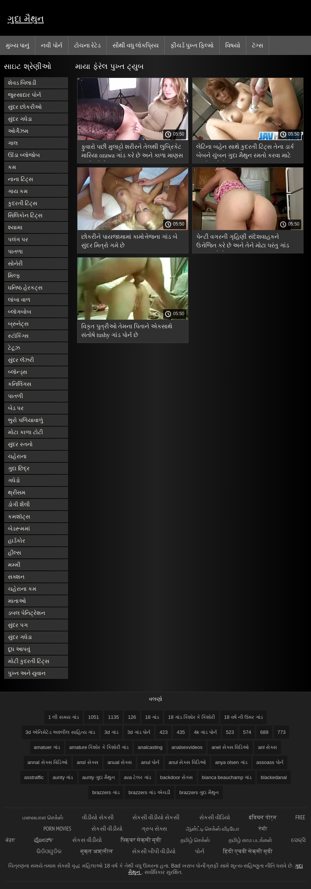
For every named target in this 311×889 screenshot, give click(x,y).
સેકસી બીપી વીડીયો (154, 851)
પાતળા (15, 251)
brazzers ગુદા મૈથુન (199, 792)
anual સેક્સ (120, 762)
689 (264, 732)
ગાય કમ (18, 191)
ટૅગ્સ (257, 45)
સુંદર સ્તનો (20, 444)
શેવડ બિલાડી (22, 82)
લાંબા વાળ (19, 299)
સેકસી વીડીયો (107, 828)
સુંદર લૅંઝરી (21, 360)
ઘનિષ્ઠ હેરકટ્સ (25, 287)
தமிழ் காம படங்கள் (250, 839)
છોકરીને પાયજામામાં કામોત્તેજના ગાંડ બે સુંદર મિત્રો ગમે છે (129, 241)
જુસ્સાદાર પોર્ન (24, 94)
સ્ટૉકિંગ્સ (18, 335)
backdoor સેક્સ (176, 777)
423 (163, 732)
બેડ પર (16, 408)
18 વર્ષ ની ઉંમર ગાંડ (243, 717)
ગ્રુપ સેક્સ (154, 828)
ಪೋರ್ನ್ (43, 839)
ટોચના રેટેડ (87, 45)
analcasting (150, 747)
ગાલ (13, 143)
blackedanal (274, 777)
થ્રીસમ (17, 492)
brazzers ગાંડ (105, 792)
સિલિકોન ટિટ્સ (25, 215)
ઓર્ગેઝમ (18, 131)
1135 (113, 717)
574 (247, 732)
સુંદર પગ (18, 625)
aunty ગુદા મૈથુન (98, 777)
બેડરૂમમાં (19, 528)
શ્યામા (15, 227)
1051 (93, 717)
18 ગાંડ (152, 717)
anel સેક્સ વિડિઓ (230, 747)
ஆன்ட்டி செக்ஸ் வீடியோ (213, 828)
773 (282, 732)
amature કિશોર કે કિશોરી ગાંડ (99, 747)
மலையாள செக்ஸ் (43, 817)
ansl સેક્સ (87, 762)
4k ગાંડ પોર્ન (205, 732)
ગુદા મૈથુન (26, 19)
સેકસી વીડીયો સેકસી (156, 817)
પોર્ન (199, 851)
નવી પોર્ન (51, 45)
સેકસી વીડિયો (214, 817)
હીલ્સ (14, 552)
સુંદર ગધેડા (20, 119)
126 (132, 717)
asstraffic (34, 777)
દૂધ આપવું (19, 649)
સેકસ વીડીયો (87, 839)
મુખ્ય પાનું (17, 45)
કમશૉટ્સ (19, 516)
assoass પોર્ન (270, 762)
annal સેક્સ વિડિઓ (47, 762)
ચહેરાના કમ (22, 589)
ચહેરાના (17, 456)
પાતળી (15, 396)
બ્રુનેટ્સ (18, 323)
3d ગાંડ (111, 732)
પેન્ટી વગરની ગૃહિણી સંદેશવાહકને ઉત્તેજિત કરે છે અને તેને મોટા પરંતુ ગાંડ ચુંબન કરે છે (242, 242)
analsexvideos (186, 747)
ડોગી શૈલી (19, 504)
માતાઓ (17, 601)
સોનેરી (15, 263)
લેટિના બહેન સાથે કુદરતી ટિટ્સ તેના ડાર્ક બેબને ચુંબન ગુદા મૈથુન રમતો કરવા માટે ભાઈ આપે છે (245, 152)
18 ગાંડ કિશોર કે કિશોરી (191, 717)
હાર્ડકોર (16, 540)
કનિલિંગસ (19, 384)
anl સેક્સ (267, 747)
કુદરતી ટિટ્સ (22, 203)
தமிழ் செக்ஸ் (195, 839)
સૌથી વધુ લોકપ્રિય (135, 45)
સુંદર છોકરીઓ (25, 107)
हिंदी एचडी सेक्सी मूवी (248, 851)
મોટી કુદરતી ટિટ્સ (28, 661)
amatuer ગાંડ (47, 747)
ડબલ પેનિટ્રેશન (26, 613)
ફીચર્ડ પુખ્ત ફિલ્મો (192, 45)
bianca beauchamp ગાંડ (227, 777)
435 (181, 732)
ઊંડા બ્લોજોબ (24, 155)
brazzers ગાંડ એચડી (149, 792)
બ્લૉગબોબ (19, 311)
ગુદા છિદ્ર (19, 468)
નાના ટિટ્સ (20, 179)
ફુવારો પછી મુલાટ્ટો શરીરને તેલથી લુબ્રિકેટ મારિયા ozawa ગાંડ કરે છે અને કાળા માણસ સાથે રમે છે (132, 152)
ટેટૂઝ (14, 348)
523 (230, 732)
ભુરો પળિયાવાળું (25, 420)
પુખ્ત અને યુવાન (27, 673)
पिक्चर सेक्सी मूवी (141, 839)
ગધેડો (14, 480)
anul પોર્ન (150, 762)
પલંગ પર (18, 239)
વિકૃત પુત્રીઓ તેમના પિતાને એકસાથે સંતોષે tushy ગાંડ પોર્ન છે (126, 330)
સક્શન (16, 576)
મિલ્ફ (14, 275)
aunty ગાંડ (63, 777)
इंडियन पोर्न (262, 817)
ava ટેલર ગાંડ (137, 777)
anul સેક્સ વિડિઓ (187, 762)
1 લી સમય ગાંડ (63, 717)
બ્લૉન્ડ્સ (17, 372)
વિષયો (232, 45)
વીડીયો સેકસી (97, 817)
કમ (12, 167)
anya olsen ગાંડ (231, 762)
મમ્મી (14, 564)
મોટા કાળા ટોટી (25, 432)
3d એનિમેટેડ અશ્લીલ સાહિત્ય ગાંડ (61, 732)
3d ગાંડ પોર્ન (139, 732)
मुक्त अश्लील (96, 851)
